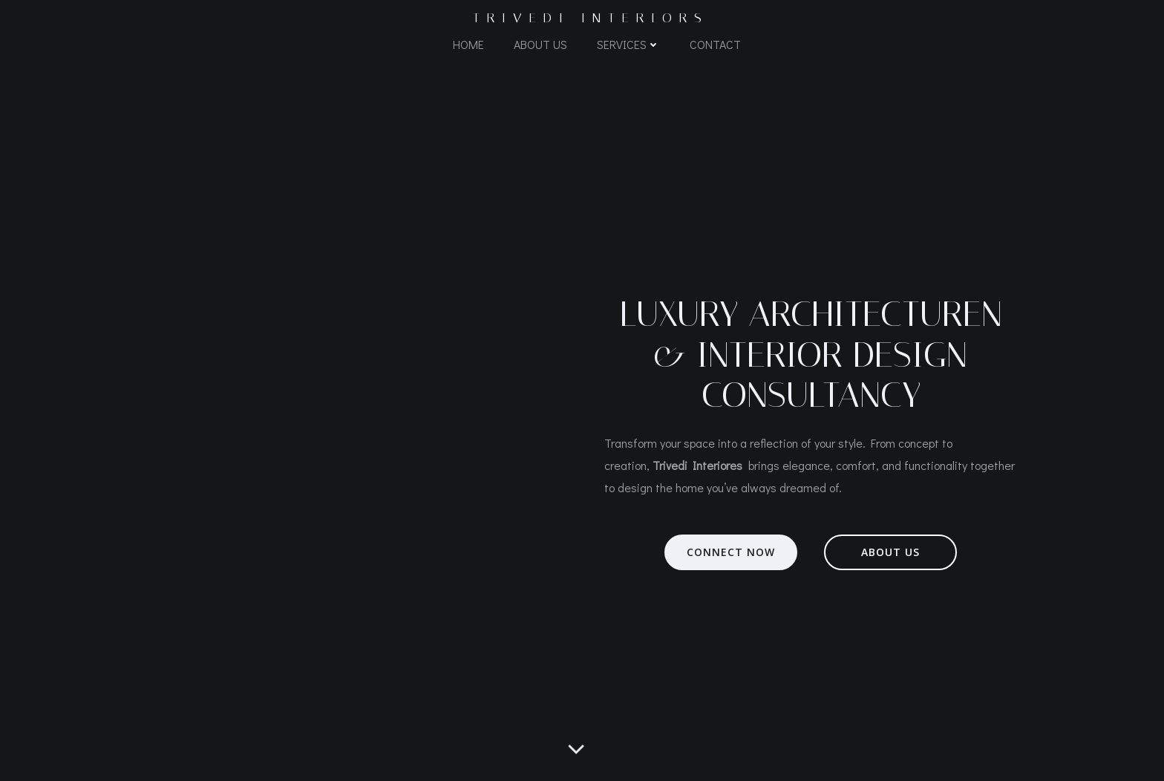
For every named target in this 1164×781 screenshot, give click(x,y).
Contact (715, 44)
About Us (540, 44)
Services (628, 44)
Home (468, 44)
